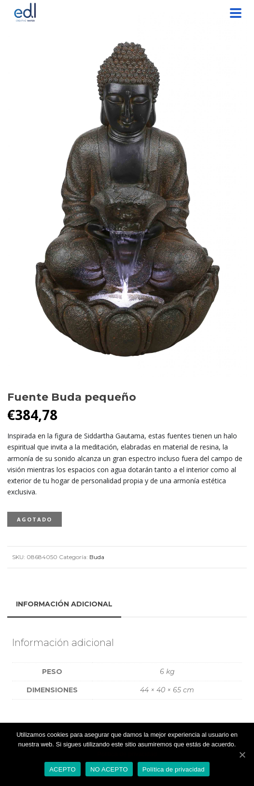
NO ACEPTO (109, 769)
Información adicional (64, 604)
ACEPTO (62, 769)
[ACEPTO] (242, 754)
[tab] (64, 604)
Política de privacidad (127, 754)
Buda (96, 557)
